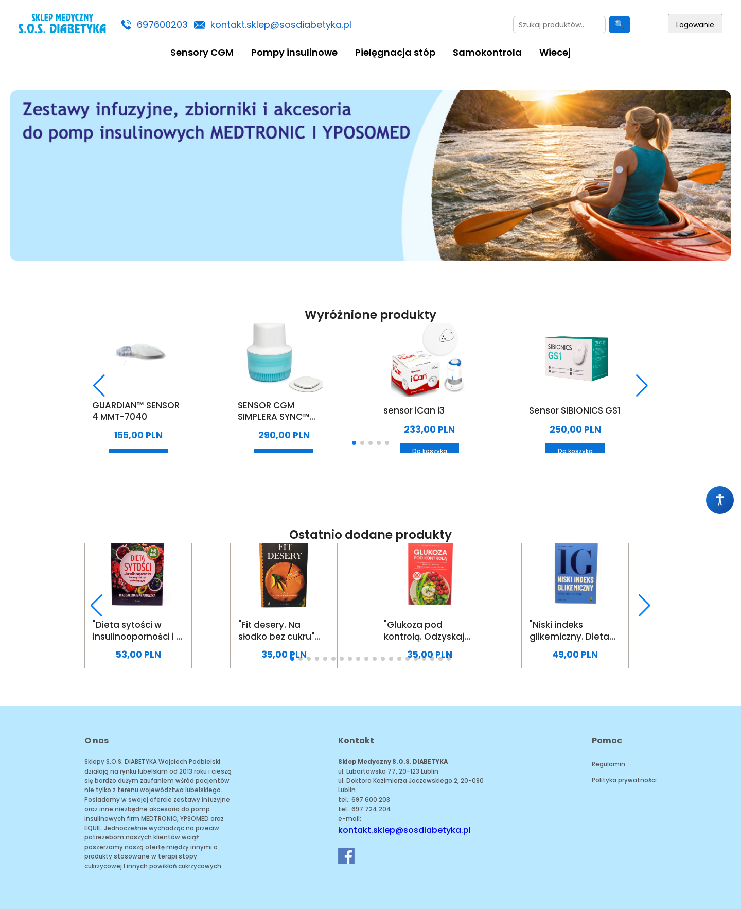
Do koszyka (429, 451)
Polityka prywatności (624, 780)
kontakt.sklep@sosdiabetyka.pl (280, 24)
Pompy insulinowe (294, 52)
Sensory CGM (202, 52)
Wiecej (555, 52)
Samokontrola (487, 52)
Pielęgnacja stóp (395, 52)
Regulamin (608, 764)
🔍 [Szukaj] (619, 24)
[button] (99, 385)
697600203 (162, 24)
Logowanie (695, 25)
